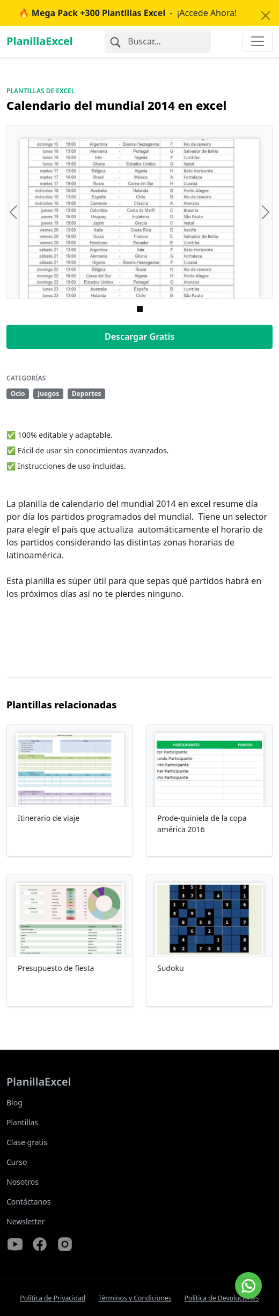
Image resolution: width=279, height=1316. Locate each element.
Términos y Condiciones (134, 1298)
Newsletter (25, 1221)
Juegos (48, 393)
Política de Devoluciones (222, 1298)
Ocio (18, 393)
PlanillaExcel (39, 41)
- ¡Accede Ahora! (128, 12)
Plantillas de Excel (40, 90)
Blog (14, 1102)
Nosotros (22, 1182)
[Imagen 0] (140, 309)
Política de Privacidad (52, 1298)
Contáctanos (28, 1202)
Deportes (86, 393)
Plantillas (22, 1122)
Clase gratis (26, 1142)
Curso (16, 1162)
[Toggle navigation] (258, 41)
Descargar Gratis (139, 336)
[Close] (265, 16)
